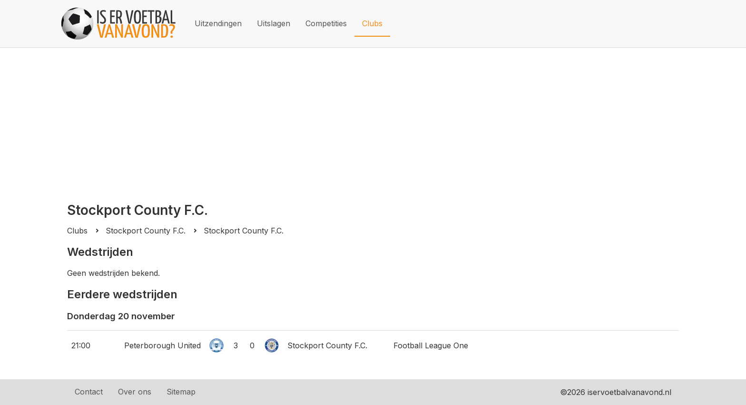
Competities (326, 23)
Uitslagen (273, 23)
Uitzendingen (218, 23)
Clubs (372, 23)
